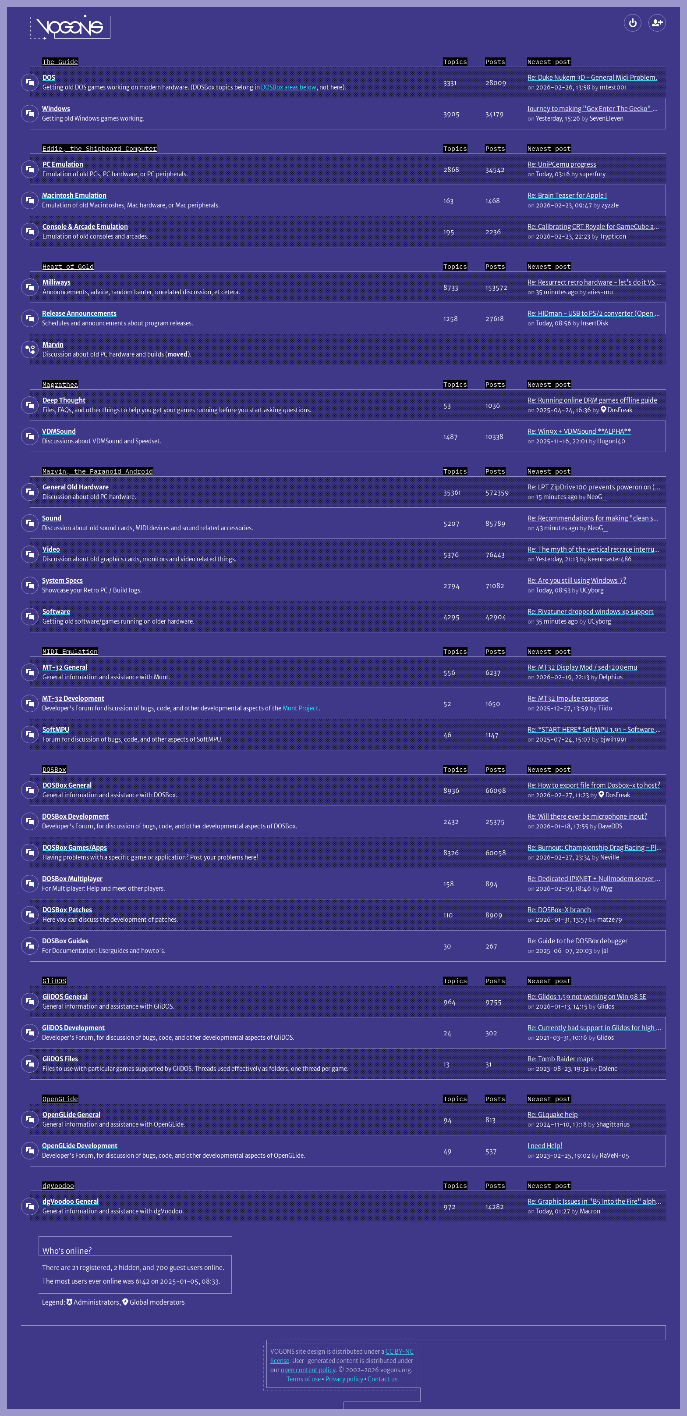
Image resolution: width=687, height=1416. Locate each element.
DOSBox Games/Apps (74, 847)
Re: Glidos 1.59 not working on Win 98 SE (587, 996)
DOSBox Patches (67, 910)
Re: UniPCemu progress (562, 164)
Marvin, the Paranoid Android (97, 471)
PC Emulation (62, 164)
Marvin (53, 344)
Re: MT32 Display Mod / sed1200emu (582, 667)
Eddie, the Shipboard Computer (99, 148)
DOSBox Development (75, 816)
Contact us (382, 1379)
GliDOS (54, 981)
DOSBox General (67, 785)
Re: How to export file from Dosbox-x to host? (594, 785)
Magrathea (60, 384)
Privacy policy (344, 1379)
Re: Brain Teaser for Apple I (567, 195)
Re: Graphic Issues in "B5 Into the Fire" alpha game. (603, 1201)
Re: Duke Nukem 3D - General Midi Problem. (592, 77)
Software (56, 611)
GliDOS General (65, 996)
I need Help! (545, 1145)
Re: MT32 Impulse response (568, 698)
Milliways (56, 282)
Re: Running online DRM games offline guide (592, 400)
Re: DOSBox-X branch (559, 910)
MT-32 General (64, 667)
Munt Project (301, 708)
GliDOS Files (60, 1059)
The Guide (60, 61)
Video (51, 549)
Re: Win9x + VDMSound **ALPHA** (579, 431)
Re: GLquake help (553, 1114)
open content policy (308, 1370)
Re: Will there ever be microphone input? (587, 816)
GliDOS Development (73, 1028)
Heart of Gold (68, 266)
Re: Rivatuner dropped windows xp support (591, 611)
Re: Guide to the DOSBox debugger (578, 941)
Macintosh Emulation (74, 195)
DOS (48, 77)
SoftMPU (55, 729)
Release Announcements (79, 313)
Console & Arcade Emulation (85, 226)
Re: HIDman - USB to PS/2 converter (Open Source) (602, 313)
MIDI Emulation (70, 651)
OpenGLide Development (79, 1145)
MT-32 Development (73, 698)
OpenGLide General (71, 1114)
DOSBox (54, 769)
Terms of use (304, 1379)
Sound (51, 518)
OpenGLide (60, 1099)
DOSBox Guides (65, 941)
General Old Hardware (75, 487)
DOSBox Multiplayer (72, 878)
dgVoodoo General (70, 1201)
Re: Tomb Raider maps (561, 1059)
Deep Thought (63, 400)
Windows (56, 108)
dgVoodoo (58, 1185)
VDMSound (59, 431)
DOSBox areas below (288, 87)
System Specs (62, 580)
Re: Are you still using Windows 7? (577, 580)
